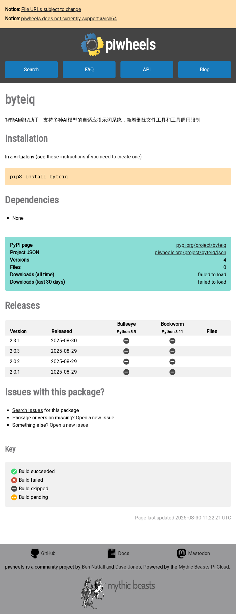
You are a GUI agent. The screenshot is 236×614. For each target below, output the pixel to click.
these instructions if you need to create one (93, 157)
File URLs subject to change (51, 9)
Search (31, 69)
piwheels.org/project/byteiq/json (190, 252)
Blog (205, 69)
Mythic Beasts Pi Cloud (204, 567)
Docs (118, 553)
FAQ (89, 69)
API (147, 69)
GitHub (43, 553)
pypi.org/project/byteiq (201, 245)
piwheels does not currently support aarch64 (69, 18)
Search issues (27, 410)
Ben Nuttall (93, 567)
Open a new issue (95, 418)
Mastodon (193, 553)
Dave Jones (128, 567)
